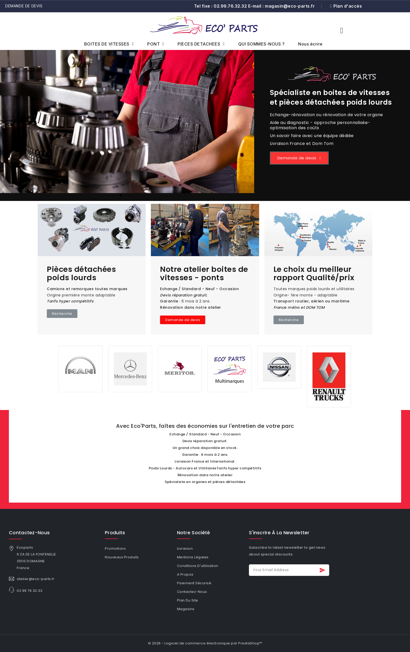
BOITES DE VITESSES (109, 44)
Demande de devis (24, 6)
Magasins (186, 608)
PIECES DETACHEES (201, 44)
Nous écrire (310, 44)
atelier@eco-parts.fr (35, 578)
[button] (342, 31)
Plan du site (187, 600)
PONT (155, 44)
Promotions (115, 548)
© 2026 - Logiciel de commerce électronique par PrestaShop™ (205, 643)
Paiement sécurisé (194, 583)
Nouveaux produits (122, 557)
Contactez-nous (29, 532)
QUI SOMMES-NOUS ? (261, 44)
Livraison (185, 548)
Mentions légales (193, 557)
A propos (185, 574)
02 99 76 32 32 (29, 590)
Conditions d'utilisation (197, 565)
